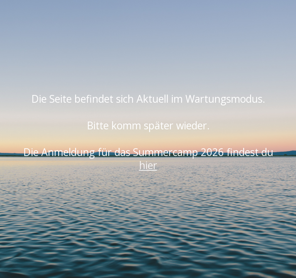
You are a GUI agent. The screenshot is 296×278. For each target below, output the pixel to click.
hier (148, 165)
